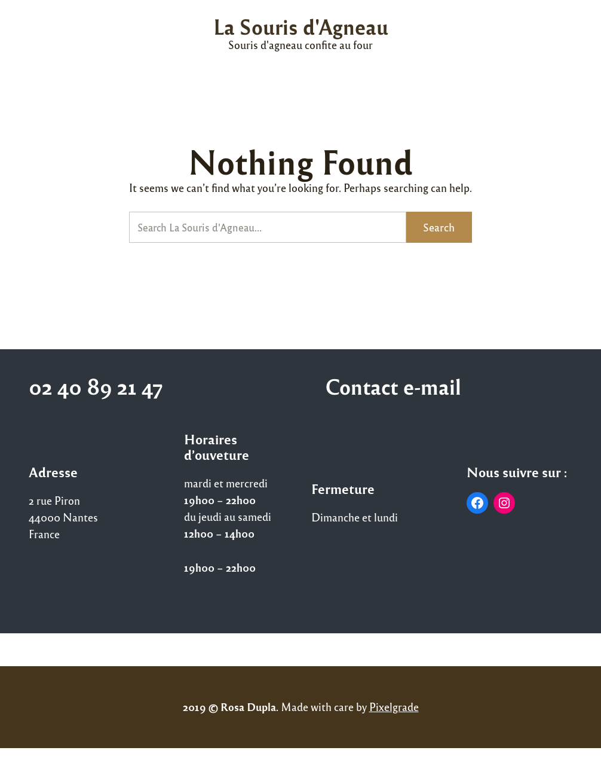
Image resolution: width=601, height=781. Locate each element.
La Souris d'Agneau (300, 26)
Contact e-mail (393, 386)
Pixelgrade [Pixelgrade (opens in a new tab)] (394, 706)
